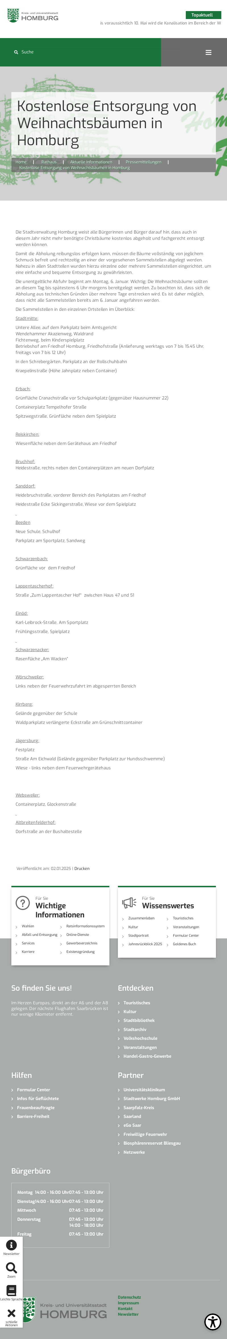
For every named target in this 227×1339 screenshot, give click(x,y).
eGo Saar (132, 1125)
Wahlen (28, 926)
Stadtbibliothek (139, 1020)
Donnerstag (29, 1219)
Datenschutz (129, 1297)
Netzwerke (134, 1152)
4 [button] (161, 24)
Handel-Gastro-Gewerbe (147, 1056)
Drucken (81, 868)
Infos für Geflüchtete (38, 1098)
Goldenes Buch (184, 944)
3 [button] (152, 24)
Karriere (28, 951)
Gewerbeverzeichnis (81, 943)
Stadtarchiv (135, 1029)
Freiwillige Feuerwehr (145, 1134)
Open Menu (208, 52)
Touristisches (183, 918)
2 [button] (144, 24)
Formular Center (186, 935)
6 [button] (178, 24)
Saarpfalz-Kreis (139, 1108)
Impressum (128, 1303)
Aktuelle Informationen (91, 162)
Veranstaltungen (186, 927)
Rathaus (49, 162)
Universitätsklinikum (144, 1090)
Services (28, 943)
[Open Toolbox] (212, 1321)
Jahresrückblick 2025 (145, 944)
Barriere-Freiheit (33, 1116)
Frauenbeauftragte (36, 1108)
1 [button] (135, 24)
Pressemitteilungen (143, 162)
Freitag (24, 1234)
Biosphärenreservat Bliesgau (152, 1143)
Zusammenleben (141, 918)
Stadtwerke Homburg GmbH (152, 1098)
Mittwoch (26, 1210)
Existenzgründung (80, 951)
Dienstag (26, 1201)
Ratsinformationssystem (85, 926)
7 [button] (186, 24)
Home (21, 162)
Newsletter (128, 1314)
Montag (25, 1192)
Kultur (133, 927)
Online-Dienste (77, 934)
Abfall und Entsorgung (39, 934)
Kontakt (125, 1308)
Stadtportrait (138, 935)
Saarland (132, 1116)
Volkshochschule (140, 1038)
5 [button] (169, 24)
